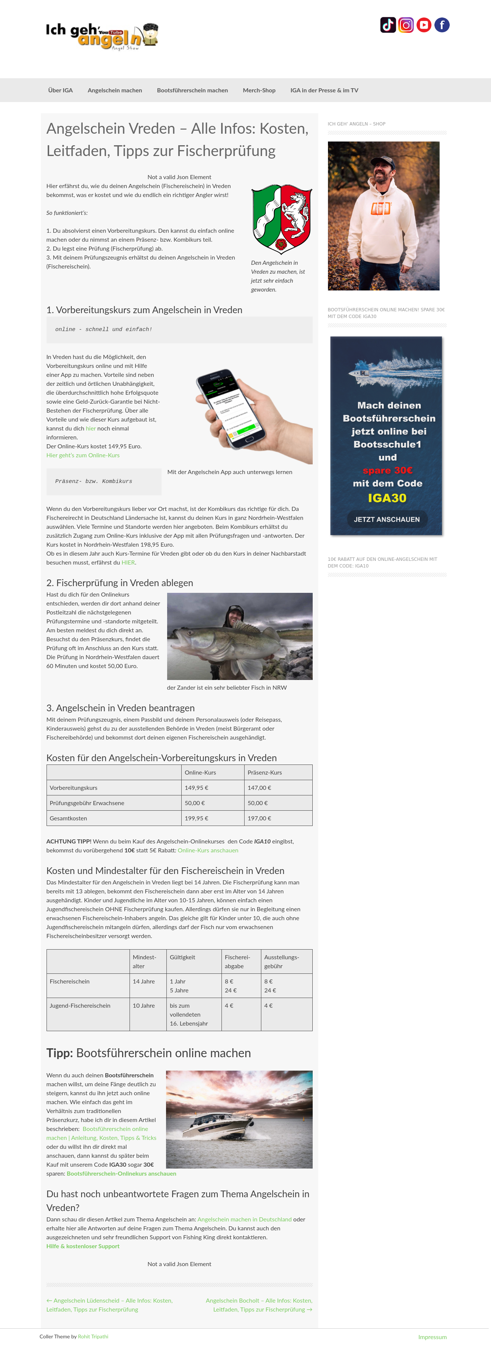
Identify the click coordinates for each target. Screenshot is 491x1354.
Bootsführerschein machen (192, 89)
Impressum (432, 1336)
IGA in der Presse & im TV (324, 89)
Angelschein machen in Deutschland (244, 1219)
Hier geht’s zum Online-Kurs (83, 454)
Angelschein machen (115, 89)
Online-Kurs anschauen (208, 850)
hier (91, 428)
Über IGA (60, 89)
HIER (128, 562)
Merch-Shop (259, 89)
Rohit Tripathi (93, 1336)
